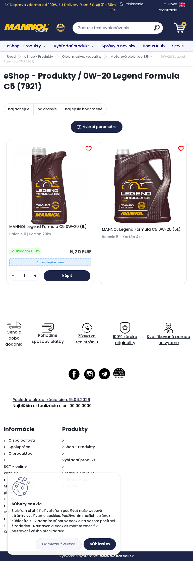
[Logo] (34, 28)
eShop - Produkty (24, 46)
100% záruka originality (125, 335)
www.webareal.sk (117, 557)
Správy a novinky (118, 46)
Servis (178, 46)
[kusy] (25, 276)
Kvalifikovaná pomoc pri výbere (168, 335)
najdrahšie (47, 109)
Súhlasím (100, 544)
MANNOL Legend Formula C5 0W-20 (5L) (141, 230)
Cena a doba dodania (14, 335)
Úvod (11, 56)
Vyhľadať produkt (71, 46)
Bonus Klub (154, 46)
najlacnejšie (18, 109)
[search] (157, 30)
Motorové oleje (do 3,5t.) (131, 56)
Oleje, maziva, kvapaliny (82, 56)
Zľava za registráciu (87, 335)
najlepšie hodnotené (83, 109)
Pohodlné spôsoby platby (48, 335)
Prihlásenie (134, 4)
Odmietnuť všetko (58, 544)
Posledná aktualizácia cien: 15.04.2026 (51, 401)
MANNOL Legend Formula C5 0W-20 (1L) (48, 227)
